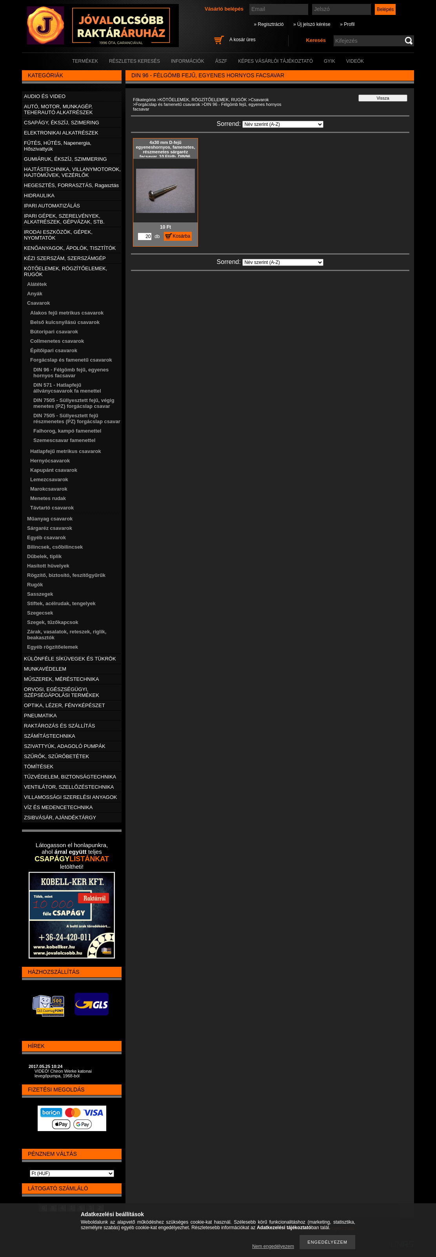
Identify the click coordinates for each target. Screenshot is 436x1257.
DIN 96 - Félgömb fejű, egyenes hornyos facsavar (71, 372)
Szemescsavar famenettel (64, 440)
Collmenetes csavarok (57, 341)
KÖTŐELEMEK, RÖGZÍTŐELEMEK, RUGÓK (203, 99)
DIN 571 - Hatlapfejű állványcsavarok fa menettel (67, 388)
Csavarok (260, 99)
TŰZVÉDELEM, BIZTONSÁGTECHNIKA (70, 777)
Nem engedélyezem (273, 1246)
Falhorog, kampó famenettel (67, 431)
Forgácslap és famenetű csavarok (167, 104)
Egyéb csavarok (46, 537)
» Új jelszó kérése (312, 24)
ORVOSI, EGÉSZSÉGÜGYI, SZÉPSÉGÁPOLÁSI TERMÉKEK (61, 692)
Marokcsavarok (48, 489)
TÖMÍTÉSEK (38, 766)
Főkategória (144, 99)
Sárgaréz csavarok (49, 528)
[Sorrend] (282, 124)
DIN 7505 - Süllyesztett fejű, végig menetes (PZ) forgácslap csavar (73, 403)
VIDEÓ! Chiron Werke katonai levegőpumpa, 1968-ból (63, 1073)
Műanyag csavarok (50, 519)
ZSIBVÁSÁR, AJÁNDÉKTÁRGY (60, 817)
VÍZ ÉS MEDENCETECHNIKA (58, 807)
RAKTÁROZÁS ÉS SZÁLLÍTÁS (59, 726)
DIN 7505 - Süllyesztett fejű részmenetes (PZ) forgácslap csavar (76, 418)
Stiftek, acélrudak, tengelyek (61, 603)
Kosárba (182, 236)
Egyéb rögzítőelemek (52, 647)
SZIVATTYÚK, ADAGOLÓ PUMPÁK (64, 746)
